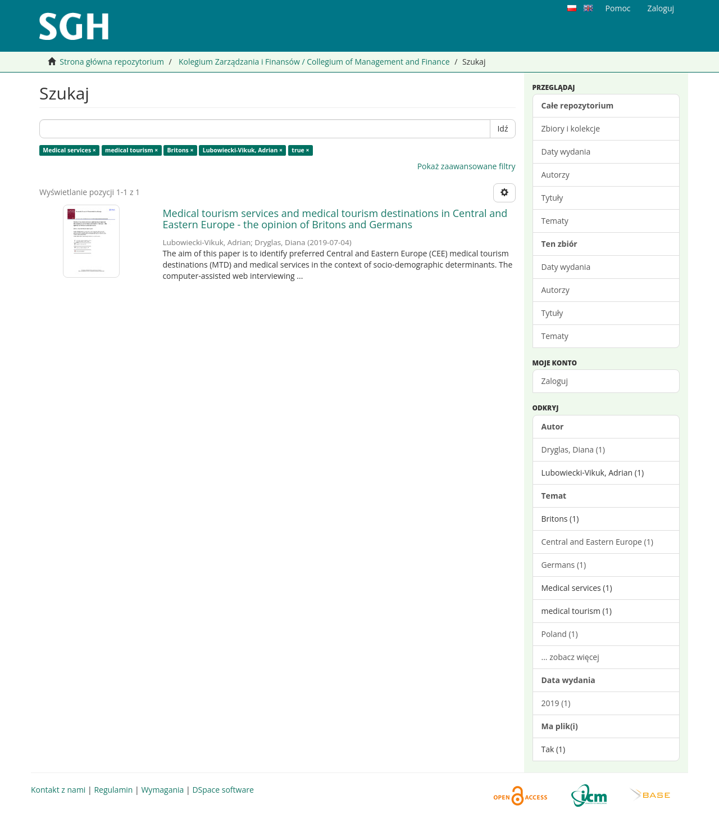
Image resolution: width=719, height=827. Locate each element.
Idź (502, 128)
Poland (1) (559, 634)
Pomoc (618, 8)
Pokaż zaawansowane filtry (466, 166)
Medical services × (69, 150)
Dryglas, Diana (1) (573, 449)
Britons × (180, 150)
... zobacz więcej (570, 657)
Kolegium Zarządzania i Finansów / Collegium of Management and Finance (314, 61)
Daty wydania (566, 151)
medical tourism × (131, 150)
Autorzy (555, 174)
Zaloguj (554, 381)
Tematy (554, 220)
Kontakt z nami (58, 789)
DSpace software (222, 789)
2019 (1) (556, 703)
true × (300, 150)
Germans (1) (563, 564)
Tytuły (552, 197)
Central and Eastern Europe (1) (597, 541)
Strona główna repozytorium (112, 61)
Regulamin (113, 789)
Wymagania (162, 789)
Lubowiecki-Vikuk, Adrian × (243, 150)
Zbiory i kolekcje (570, 128)
